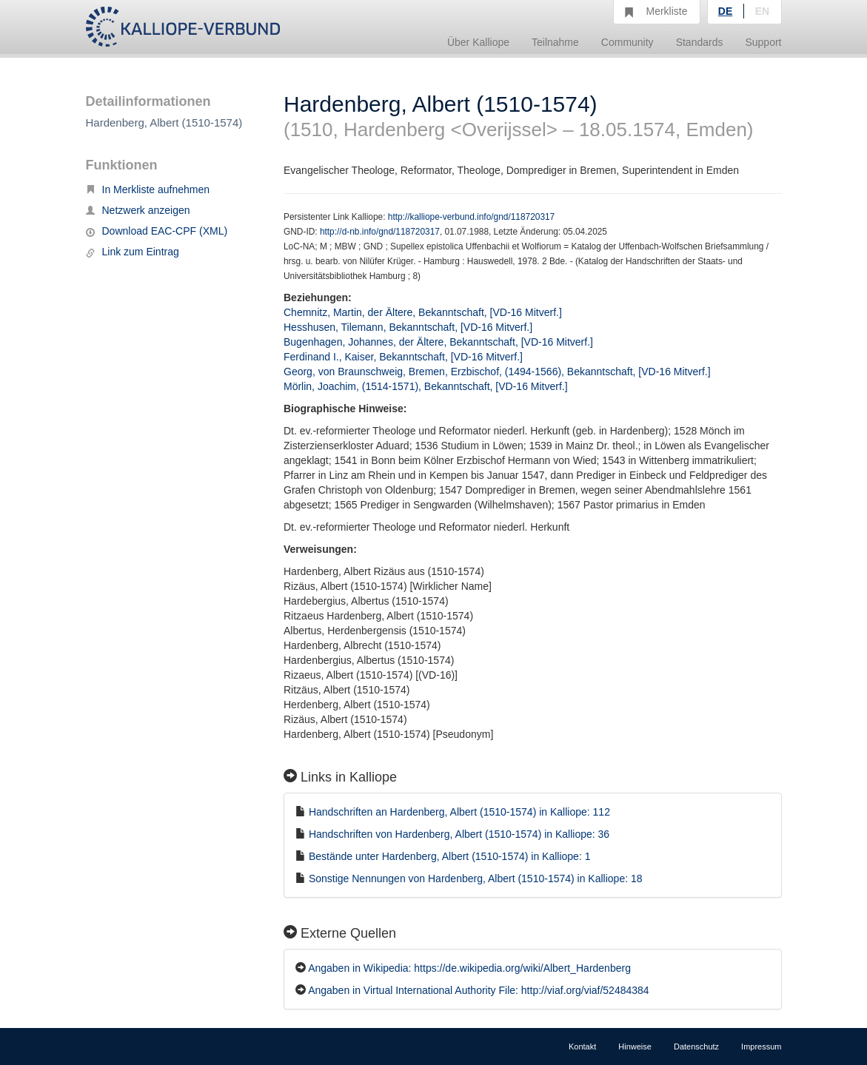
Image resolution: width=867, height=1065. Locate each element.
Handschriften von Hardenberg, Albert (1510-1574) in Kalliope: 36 (459, 834)
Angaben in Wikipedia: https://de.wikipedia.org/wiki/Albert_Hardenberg (469, 968)
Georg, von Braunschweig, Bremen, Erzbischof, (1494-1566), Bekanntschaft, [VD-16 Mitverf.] (497, 371)
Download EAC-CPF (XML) (157, 231)
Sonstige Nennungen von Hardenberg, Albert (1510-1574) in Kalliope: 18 (476, 878)
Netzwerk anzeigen (138, 210)
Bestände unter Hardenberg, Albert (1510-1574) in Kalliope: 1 (450, 856)
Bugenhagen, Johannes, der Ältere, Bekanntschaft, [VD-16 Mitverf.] (438, 342)
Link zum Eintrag (132, 252)
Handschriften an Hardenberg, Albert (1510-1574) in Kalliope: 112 (459, 812)
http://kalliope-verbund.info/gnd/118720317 (471, 217)
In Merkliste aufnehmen (148, 189)
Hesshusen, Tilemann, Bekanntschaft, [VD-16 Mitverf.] (408, 327)
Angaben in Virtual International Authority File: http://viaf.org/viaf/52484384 (478, 990)
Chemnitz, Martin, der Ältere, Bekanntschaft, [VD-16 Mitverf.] (423, 312)
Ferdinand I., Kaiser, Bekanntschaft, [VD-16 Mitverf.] (403, 357)
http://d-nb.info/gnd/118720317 (380, 231)
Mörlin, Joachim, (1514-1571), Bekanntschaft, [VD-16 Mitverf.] (426, 386)
